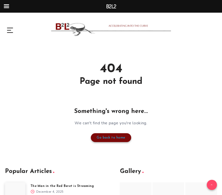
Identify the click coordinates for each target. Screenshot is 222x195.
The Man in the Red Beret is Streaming (64, 185)
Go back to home (111, 137)
